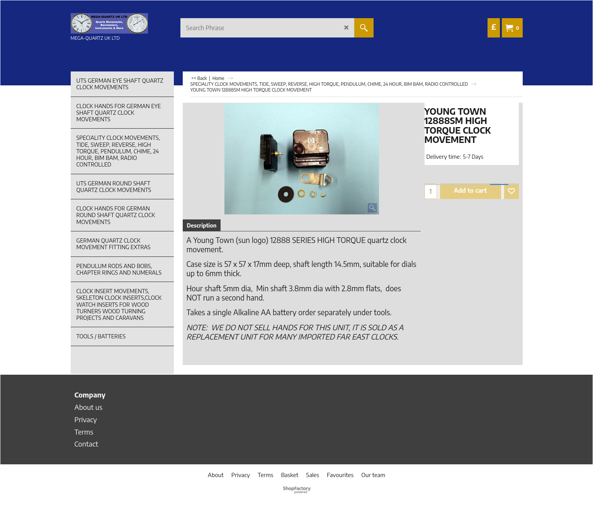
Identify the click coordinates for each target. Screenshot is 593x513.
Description (202, 225)
